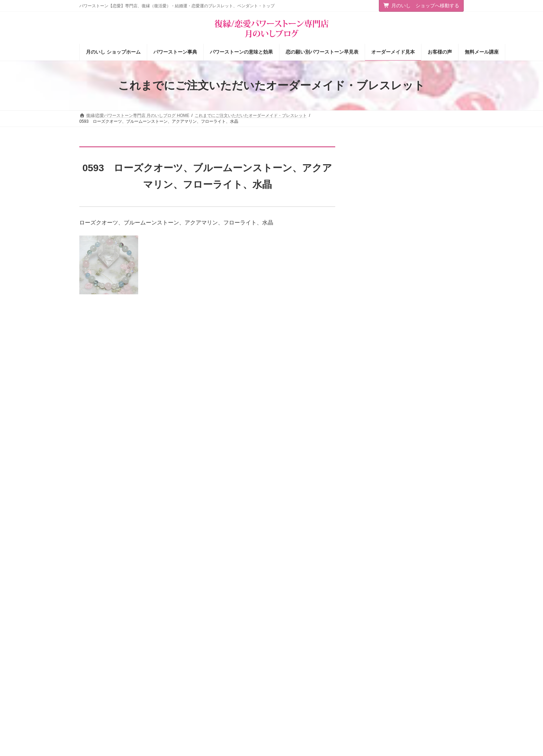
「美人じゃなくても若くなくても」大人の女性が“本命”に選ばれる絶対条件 (426, 412)
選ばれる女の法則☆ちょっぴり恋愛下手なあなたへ (223, 723)
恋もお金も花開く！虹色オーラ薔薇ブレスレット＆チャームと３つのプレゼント (427, 177)
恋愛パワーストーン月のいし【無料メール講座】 (223, 705)
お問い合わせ (98, 608)
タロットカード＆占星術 (205, 660)
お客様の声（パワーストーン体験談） (316, 684)
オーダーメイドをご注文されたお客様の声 (320, 696)
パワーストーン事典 (299, 648)
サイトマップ (136, 608)
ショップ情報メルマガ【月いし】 (312, 708)
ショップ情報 (194, 648)
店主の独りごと (196, 672)
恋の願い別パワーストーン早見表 (312, 672)
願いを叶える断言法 (412, 249)
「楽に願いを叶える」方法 (420, 210)
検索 (449, 668)
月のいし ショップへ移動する (421, 5)
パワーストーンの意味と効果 (308, 660)
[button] (420, 641)
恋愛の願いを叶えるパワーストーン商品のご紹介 (223, 687)
